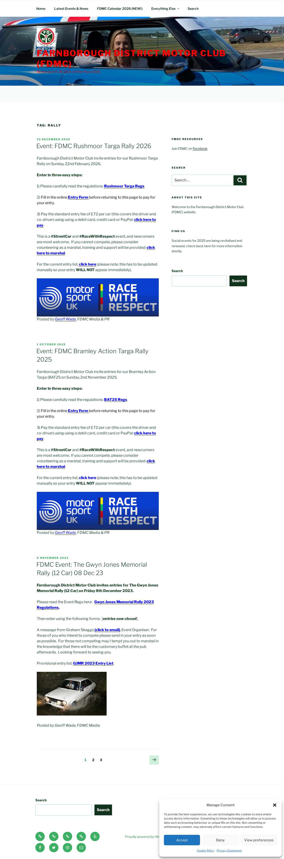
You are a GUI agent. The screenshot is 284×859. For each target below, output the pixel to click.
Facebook (200, 148)
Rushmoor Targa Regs (124, 186)
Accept (182, 840)
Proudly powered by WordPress (148, 837)
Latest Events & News (71, 8)
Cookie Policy (205, 850)
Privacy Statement (229, 850)
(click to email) (107, 630)
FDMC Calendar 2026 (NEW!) (119, 8)
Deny (220, 840)
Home (40, 8)
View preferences (259, 840)
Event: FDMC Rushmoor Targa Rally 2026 (93, 146)
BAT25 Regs (115, 399)
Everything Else (165, 8)
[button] (274, 805)
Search (193, 8)
